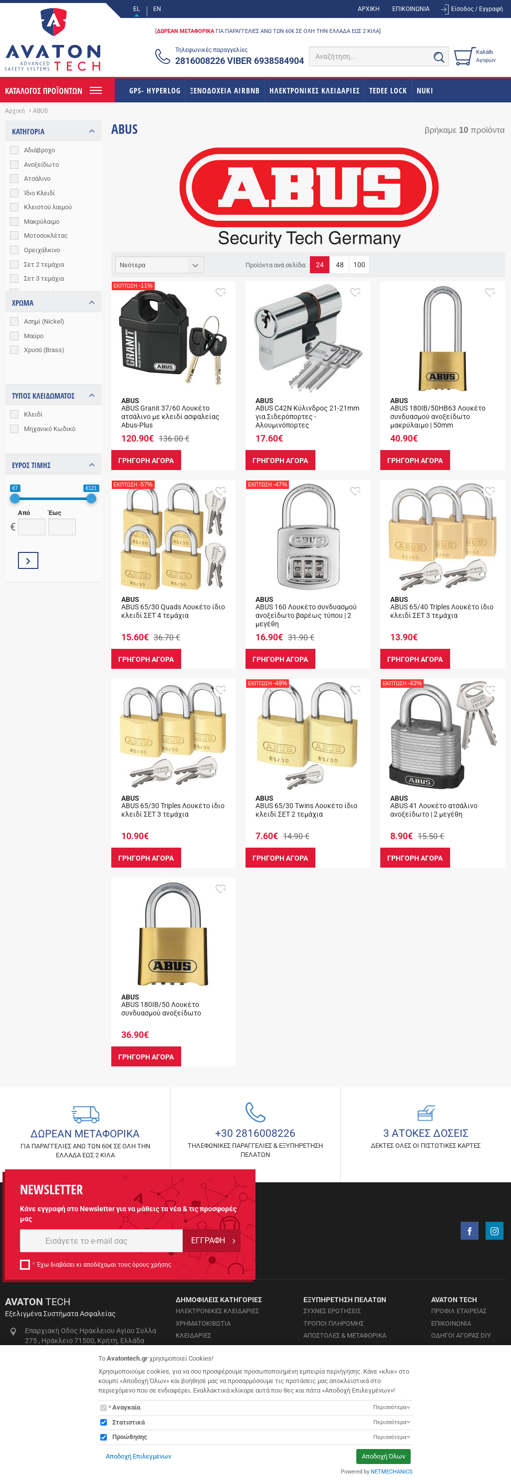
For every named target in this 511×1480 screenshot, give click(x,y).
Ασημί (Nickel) (44, 321)
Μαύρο (33, 336)
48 (340, 265)
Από (24, 485)
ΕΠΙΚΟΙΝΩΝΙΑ (411, 8)
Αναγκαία (126, 1407)
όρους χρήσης (151, 1264)
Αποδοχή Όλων (383, 1456)
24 (320, 265)
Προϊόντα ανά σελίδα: (276, 265)
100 (359, 265)
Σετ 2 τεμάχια (44, 264)
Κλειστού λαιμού (48, 207)
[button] (221, 292)
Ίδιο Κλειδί (39, 193)
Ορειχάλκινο (42, 250)
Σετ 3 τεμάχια (44, 278)
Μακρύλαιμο (41, 221)
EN (157, 8)
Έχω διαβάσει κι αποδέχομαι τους (104, 1264)
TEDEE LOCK (388, 90)
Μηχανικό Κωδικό (49, 410)
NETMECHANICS (392, 1472)
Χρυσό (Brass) (44, 350)
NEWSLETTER (51, 1189)
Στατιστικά (128, 1422)
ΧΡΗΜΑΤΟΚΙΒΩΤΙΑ (203, 1323)
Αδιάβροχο (39, 150)
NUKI (425, 90)
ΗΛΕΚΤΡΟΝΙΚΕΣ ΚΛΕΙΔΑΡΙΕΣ (314, 90)
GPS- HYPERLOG (155, 90)
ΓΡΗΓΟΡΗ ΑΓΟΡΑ (147, 460)
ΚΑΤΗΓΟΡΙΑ (28, 131)
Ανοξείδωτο (41, 164)
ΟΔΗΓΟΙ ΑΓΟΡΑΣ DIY (461, 1335)
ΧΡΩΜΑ (22, 303)
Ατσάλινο (37, 178)
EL (136, 8)
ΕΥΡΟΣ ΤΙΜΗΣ (31, 437)
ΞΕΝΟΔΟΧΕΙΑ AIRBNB (225, 90)
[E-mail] (101, 1240)
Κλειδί (33, 396)
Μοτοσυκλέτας (46, 235)
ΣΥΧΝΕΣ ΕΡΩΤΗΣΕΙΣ (332, 1311)
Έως (54, 485)
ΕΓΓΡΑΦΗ (208, 1240)
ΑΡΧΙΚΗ (369, 8)
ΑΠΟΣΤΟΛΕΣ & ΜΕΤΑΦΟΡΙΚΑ (344, 1335)
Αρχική (15, 110)
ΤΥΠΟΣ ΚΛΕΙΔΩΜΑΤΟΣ (43, 377)
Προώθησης (129, 1437)
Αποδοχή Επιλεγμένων (138, 1456)
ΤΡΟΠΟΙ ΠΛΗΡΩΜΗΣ (333, 1323)
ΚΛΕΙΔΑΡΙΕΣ (193, 1335)
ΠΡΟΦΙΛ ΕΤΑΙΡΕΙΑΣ (459, 1311)
